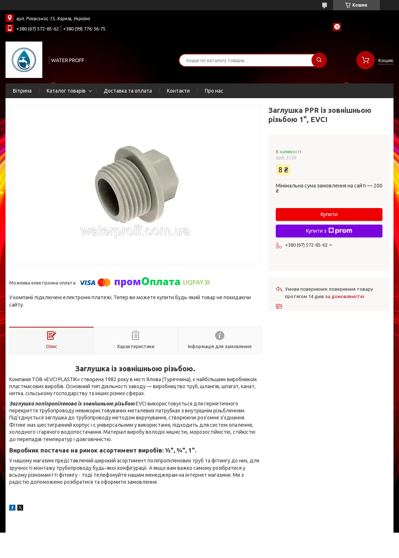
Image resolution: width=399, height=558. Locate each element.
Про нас (214, 90)
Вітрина (22, 90)
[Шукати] (319, 60)
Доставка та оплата (128, 90)
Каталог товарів (66, 90)
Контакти (178, 90)
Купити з (329, 231)
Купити (329, 214)
